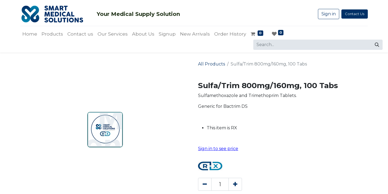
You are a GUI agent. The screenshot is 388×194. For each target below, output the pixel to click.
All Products (211, 64)
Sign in (328, 13)
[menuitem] (29, 34)
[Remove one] (205, 184)
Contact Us (354, 14)
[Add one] (235, 184)
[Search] (377, 45)
